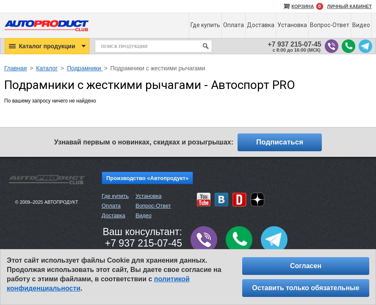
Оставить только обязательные (305, 287)
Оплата (111, 205)
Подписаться (279, 142)
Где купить (115, 196)
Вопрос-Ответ (153, 205)
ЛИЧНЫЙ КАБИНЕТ (349, 6)
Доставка (113, 215)
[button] (47, 46)
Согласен (305, 265)
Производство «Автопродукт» (147, 178)
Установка (148, 196)
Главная (15, 68)
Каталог (47, 68)
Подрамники (84, 68)
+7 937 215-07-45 (294, 44)
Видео (143, 215)
